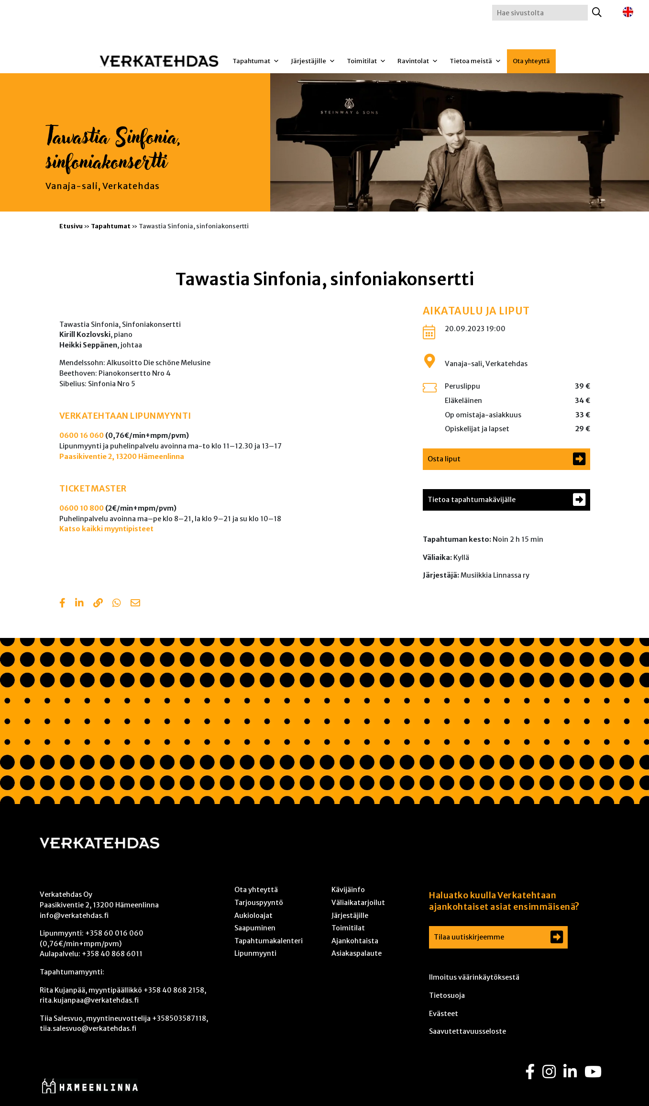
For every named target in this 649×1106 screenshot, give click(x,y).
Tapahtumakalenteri (268, 941)
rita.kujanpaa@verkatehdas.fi (89, 1000)
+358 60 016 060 (114, 933)
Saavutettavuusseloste (467, 1031)
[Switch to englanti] (628, 12)
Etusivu (71, 226)
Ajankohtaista (354, 941)
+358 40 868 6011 (112, 954)
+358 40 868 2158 (173, 990)
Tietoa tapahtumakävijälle (472, 499)
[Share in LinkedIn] (79, 604)
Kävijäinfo (348, 889)
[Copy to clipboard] (98, 604)
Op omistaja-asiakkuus (483, 415)
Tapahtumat (255, 61)
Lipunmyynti (255, 953)
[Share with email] (135, 604)
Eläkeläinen (463, 400)
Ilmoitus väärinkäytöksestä (474, 977)
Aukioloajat (253, 915)
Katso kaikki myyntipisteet (106, 529)
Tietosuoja (447, 995)
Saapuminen (254, 928)
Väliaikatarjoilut (358, 902)
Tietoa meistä (475, 61)
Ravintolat (417, 61)
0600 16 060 (81, 435)
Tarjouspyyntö (258, 902)
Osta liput (444, 459)
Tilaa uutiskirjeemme (469, 937)
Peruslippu (462, 386)
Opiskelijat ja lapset (477, 429)
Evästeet (443, 1013)
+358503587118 (179, 1018)
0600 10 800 (81, 508)
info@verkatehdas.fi (74, 915)
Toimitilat (366, 61)
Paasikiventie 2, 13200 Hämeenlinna (121, 456)
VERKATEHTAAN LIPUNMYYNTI (125, 416)
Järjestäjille (313, 61)
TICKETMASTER (93, 488)
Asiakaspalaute (356, 953)
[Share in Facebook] (62, 604)
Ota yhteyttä (531, 61)
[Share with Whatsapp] (116, 604)
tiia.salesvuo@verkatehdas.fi (88, 1028)
